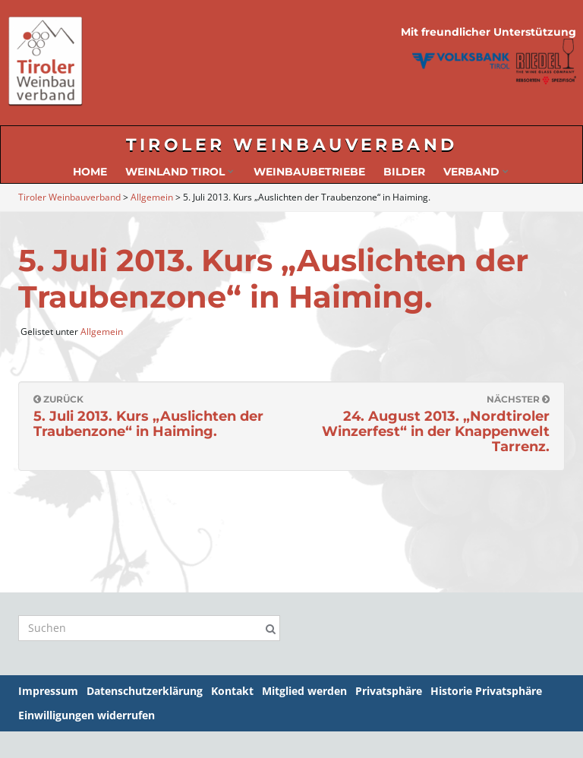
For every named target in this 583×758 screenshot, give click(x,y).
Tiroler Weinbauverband (292, 144)
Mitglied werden (304, 691)
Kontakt (232, 691)
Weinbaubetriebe (309, 171)
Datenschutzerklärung (145, 691)
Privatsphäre (388, 691)
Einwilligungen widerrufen (86, 715)
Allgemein (101, 331)
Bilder (404, 171)
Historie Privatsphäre (486, 691)
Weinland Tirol (179, 171)
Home (90, 171)
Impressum (48, 691)
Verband (476, 171)
